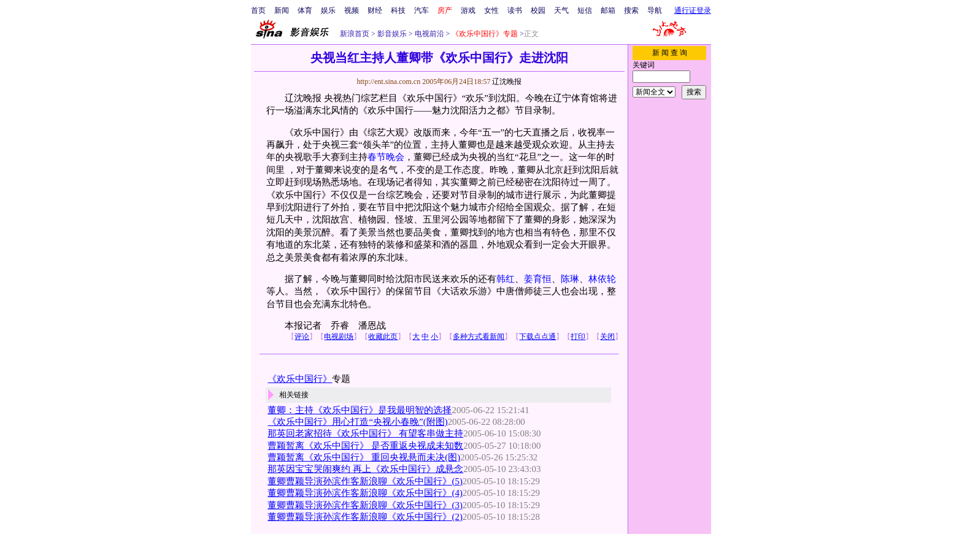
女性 (491, 10)
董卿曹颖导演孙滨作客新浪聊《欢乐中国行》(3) (364, 505)
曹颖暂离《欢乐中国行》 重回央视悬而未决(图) (363, 457)
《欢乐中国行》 (299, 379)
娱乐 (328, 10)
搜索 (631, 10)
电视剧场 (338, 336)
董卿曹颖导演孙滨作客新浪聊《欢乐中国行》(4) (364, 493)
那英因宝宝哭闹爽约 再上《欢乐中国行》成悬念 (365, 469)
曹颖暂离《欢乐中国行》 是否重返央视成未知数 (365, 446)
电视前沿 (428, 33)
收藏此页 (383, 336)
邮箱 (608, 10)
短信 (584, 10)
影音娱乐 (392, 33)
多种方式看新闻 (478, 336)
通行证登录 (692, 10)
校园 (538, 10)
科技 (398, 10)
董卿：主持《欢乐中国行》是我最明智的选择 (359, 410)
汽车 (421, 10)
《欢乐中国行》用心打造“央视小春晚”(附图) (357, 422)
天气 (561, 10)
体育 (305, 10)
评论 (301, 336)
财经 (374, 10)
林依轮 (602, 279)
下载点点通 (537, 336)
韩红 (505, 279)
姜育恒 (538, 279)
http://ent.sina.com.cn (389, 81)
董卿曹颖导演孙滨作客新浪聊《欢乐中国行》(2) (364, 517)
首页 (258, 10)
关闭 (607, 336)
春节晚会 (385, 157)
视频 (351, 10)
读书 (514, 10)
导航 (654, 10)
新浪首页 (354, 33)
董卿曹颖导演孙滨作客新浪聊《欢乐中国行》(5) (364, 481)
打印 (578, 336)
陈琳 (570, 279)
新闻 (281, 10)
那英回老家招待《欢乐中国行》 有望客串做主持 (365, 433)
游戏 (468, 10)
